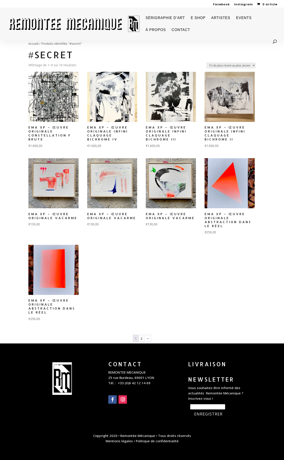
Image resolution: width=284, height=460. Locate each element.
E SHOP (198, 18)
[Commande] (231, 65)
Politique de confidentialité (157, 441)
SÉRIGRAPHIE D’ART (165, 18)
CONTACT (181, 30)
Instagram (243, 4)
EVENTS (244, 18)
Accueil (33, 43)
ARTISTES (220, 18)
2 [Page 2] (141, 338)
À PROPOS (156, 30)
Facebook (221, 4)
